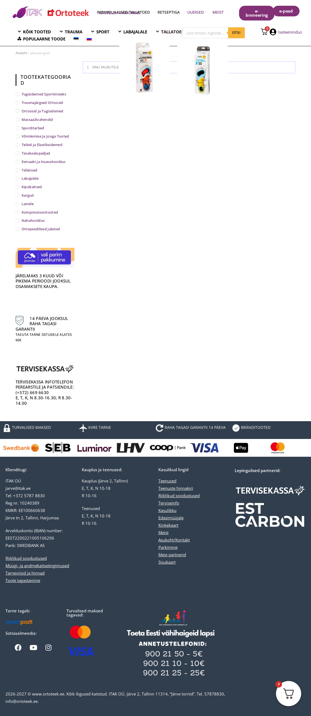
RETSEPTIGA (169, 12)
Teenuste (166, 488)
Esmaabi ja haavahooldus (44, 161)
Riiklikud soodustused (26, 558)
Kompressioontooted (40, 212)
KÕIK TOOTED (37, 31)
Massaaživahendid (37, 119)
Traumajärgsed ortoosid (42, 102)
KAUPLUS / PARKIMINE (119, 12)
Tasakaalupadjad (36, 153)
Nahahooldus (33, 220)
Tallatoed (29, 170)
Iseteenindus (290, 32)
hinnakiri (184, 488)
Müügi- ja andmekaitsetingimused (37, 565)
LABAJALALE (135, 31)
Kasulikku (167, 510)
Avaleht (21, 53)
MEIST (218, 12)
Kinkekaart (168, 525)
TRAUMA (73, 31)
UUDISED (195, 12)
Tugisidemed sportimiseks (44, 94)
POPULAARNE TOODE (44, 39)
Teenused (167, 481)
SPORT (102, 31)
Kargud (28, 195)
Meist (163, 532)
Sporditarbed (33, 128)
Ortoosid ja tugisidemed (42, 111)
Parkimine (168, 547)
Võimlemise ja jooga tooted (45, 136)
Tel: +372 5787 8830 (25, 495)
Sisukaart (167, 562)
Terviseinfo (168, 503)
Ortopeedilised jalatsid (41, 228)
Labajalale (30, 178)
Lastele (28, 203)
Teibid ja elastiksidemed (42, 144)
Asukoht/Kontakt (174, 540)
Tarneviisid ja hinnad (25, 573)
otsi (236, 32)
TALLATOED (172, 31)
